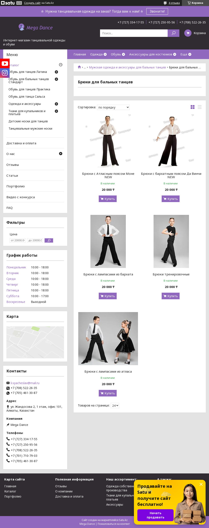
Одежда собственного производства (123, 488)
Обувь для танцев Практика (29, 89)
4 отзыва (174, 3)
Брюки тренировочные (171, 274)
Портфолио (15, 186)
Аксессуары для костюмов (150, 54)
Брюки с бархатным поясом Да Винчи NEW (171, 175)
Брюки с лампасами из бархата (108, 274)
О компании (64, 491)
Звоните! (157, 11)
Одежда (96, 54)
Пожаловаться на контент (114, 524)
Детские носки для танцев (28, 121)
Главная (80, 54)
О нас (10, 154)
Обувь (116, 54)
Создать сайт (32, 2)
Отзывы (12, 164)
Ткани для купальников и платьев (27, 113)
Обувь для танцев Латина (28, 72)
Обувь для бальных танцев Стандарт (29, 81)
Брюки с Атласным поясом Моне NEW (108, 175)
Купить (109, 199)
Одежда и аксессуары (25, 104)
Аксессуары (114, 504)
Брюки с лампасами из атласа (108, 371)
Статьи (12, 175)
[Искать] (173, 33)
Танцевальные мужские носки (30, 128)
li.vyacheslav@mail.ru (25, 383)
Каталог (12, 65)
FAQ (9, 207)
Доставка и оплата (21, 143)
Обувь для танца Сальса (27, 96)
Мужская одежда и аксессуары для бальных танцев (127, 67)
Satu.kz (123, 520)
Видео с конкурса (20, 197)
